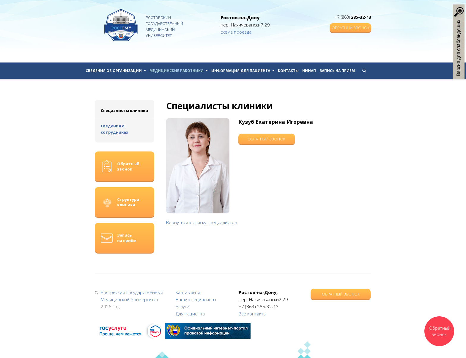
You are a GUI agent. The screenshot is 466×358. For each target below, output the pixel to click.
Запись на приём (337, 70)
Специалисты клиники (124, 110)
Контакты (288, 70)
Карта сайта (188, 292)
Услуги (182, 306)
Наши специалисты (196, 299)
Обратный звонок (350, 27)
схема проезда (236, 32)
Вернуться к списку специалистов (201, 222)
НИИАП (309, 70)
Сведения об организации (116, 70)
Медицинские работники (178, 70)
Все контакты (252, 314)
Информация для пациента (242, 70)
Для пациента (190, 314)
